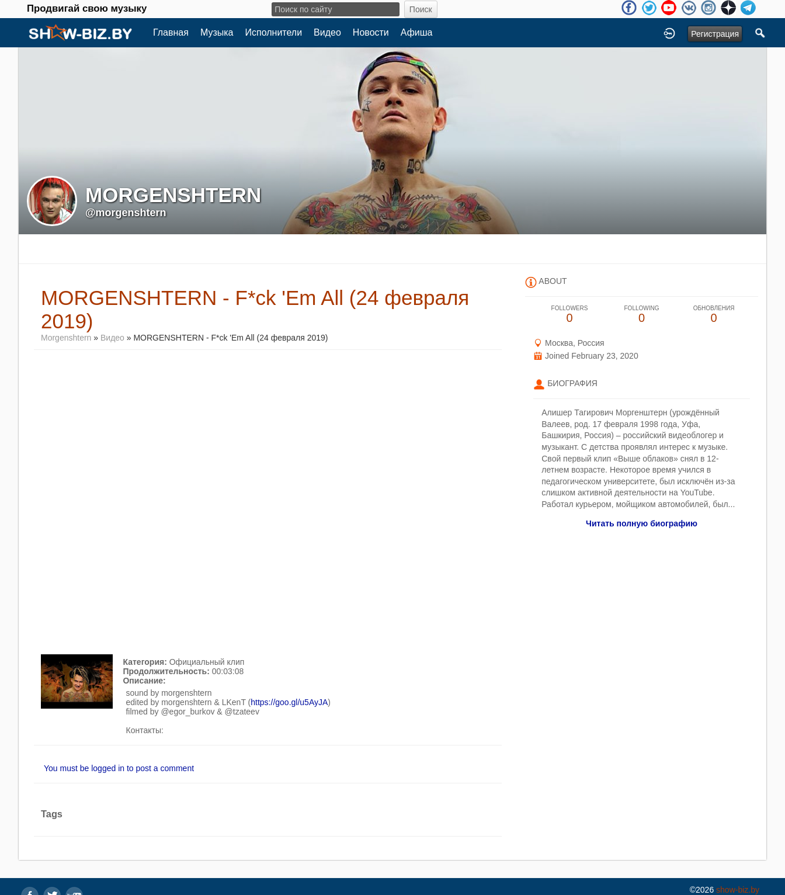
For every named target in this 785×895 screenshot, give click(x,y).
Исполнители (274, 32)
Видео (327, 32)
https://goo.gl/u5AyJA (289, 702)
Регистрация (715, 34)
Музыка (217, 32)
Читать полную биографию (641, 523)
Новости (371, 32)
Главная (171, 32)
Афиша (417, 32)
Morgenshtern (66, 337)
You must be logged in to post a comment (119, 768)
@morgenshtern (125, 212)
